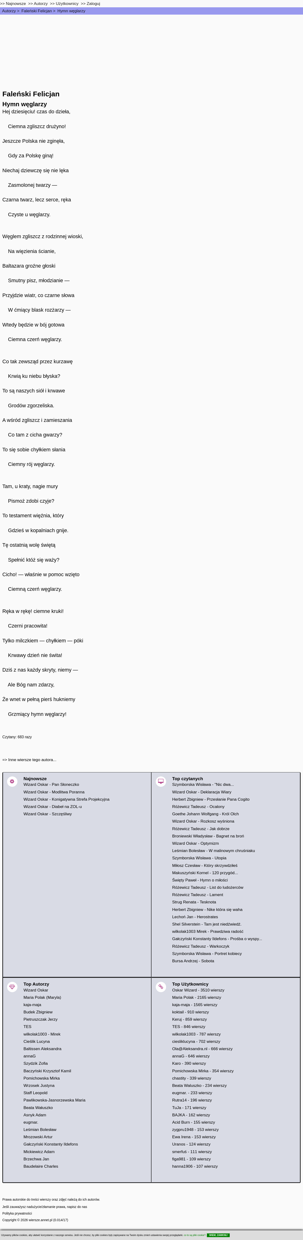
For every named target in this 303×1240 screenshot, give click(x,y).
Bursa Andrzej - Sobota (193, 961)
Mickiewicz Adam (39, 1151)
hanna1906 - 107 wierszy (195, 1166)
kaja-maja (32, 1004)
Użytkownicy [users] (67, 3)
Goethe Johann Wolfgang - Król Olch (205, 814)
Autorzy (9, 10)
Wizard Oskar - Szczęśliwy (48, 814)
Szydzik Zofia (36, 1063)
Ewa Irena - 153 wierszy (194, 1136)
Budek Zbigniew (38, 1012)
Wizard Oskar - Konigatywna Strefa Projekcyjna (67, 799)
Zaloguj (93, 3)
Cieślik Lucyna (37, 1041)
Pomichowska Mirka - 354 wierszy (203, 1071)
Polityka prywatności (17, 1213)
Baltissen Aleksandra (42, 1048)
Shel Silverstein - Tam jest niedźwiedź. (207, 924)
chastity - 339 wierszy (191, 1078)
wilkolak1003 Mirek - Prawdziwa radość (207, 931)
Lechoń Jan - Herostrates (195, 916)
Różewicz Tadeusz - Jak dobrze (200, 828)
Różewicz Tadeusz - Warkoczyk (200, 946)
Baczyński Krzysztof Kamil (47, 1071)
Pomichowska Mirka (42, 1078)
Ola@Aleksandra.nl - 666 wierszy (202, 1048)
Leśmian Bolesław (40, 1129)
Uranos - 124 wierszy (191, 1144)
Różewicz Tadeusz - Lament (197, 894)
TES (28, 1026)
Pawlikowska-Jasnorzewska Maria (55, 1100)
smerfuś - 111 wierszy (192, 1151)
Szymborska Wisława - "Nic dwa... (203, 784)
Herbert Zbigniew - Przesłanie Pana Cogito (211, 799)
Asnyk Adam (35, 1115)
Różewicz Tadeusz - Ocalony (198, 806)
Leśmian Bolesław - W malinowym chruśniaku (213, 850)
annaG (30, 1056)
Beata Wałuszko (38, 1107)
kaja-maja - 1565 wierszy (194, 1004)
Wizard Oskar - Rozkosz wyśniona (203, 821)
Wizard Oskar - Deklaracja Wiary (201, 792)
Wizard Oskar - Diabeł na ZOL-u (53, 806)
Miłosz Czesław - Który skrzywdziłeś (204, 865)
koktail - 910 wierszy (190, 1012)
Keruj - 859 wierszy (189, 1019)
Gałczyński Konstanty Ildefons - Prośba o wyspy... (217, 938)
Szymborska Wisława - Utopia (199, 858)
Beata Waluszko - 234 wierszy (199, 1085)
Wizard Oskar (36, 990)
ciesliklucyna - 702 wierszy (196, 1041)
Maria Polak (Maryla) (42, 997)
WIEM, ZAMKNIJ (218, 1235)
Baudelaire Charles (41, 1166)
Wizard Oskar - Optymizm (195, 843)
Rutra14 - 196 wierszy (192, 1100)
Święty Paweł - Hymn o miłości (200, 880)
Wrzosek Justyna (39, 1085)
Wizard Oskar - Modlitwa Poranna (54, 792)
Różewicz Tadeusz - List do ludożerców (207, 887)
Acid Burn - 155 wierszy (193, 1122)
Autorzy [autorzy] (41, 3)
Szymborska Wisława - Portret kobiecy (207, 953)
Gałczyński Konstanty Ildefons (51, 1144)
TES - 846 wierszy (188, 1026)
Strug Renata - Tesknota (194, 902)
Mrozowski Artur (38, 1136)
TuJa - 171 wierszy (189, 1107)
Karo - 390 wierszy (189, 1063)
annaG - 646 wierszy (191, 1056)
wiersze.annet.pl (40, 1220)
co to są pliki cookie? (194, 1235)
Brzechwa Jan (36, 1159)
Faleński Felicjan (36, 10)
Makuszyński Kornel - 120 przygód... (205, 872)
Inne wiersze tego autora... (32, 759)
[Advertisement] (151, 50)
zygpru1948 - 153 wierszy (195, 1129)
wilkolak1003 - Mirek (42, 1034)
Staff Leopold (36, 1092)
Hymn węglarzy (71, 10)
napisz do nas (77, 1207)
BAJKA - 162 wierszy (191, 1115)
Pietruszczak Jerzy (40, 1019)
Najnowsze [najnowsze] (16, 3)
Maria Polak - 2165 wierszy (196, 997)
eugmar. (31, 1122)
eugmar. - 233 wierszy (192, 1092)
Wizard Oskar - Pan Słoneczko (51, 784)
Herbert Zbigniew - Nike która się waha (207, 909)
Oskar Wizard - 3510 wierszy (198, 990)
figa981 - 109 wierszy (191, 1159)
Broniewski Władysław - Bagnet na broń (208, 836)
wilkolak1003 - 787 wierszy (196, 1034)
